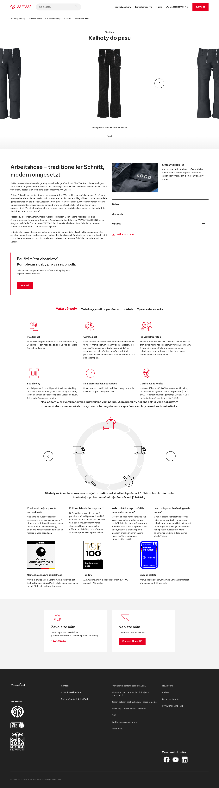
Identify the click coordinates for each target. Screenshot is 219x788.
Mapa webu (117, 728)
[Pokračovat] (159, 83)
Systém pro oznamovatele (124, 722)
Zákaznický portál (170, 699)
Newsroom (167, 685)
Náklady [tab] (128, 309)
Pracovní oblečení (36, 18)
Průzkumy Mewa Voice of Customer (129, 708)
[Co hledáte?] (58, 6)
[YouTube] (175, 759)
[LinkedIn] (184, 759)
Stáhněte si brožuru (71, 692)
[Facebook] (166, 759)
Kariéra (165, 692)
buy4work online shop (172, 705)
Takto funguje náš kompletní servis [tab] (100, 309)
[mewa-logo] (20, 7)
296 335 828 (58, 641)
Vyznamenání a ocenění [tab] (150, 309)
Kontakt (200, 6)
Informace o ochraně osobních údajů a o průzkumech (130, 694)
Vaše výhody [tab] (66, 308)
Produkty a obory (17, 18)
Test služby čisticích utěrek (75, 699)
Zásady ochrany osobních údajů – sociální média (134, 701)
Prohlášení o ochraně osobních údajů (129, 685)
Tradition (67, 18)
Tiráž (114, 715)
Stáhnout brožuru (122, 234)
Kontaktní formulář (132, 641)
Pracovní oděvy (53, 18)
